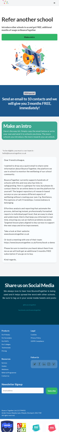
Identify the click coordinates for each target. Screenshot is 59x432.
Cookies (34, 335)
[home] (26, 3)
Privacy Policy (36, 338)
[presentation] (17, 400)
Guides (4, 366)
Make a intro (29, 37)
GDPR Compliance (37, 341)
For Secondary (7, 338)
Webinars (5, 369)
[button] (54, 3)
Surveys (4, 363)
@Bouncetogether (29, 305)
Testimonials (6, 348)
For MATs (5, 341)
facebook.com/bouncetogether (29, 310)
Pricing (4, 351)
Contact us (5, 376)
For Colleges (6, 344)
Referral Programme (9, 373)
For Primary (6, 335)
